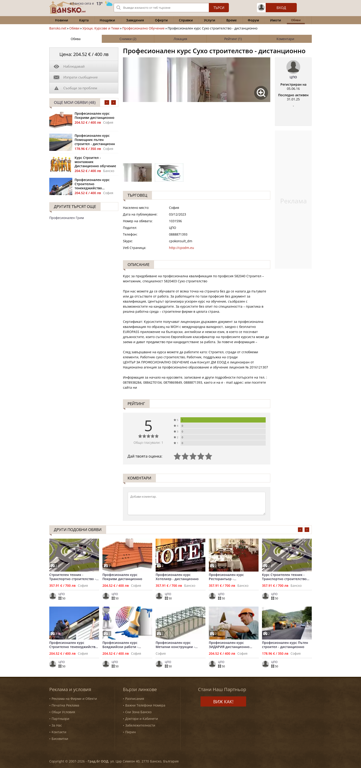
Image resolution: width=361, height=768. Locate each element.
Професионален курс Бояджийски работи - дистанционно (120, 645)
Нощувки (107, 20)
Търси (218, 7)
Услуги (209, 20)
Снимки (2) (127, 39)
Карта (84, 20)
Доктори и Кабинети (141, 718)
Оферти (161, 20)
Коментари (285, 39)
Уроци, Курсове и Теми (100, 28)
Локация (180, 39)
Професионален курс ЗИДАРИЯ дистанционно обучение (229, 645)
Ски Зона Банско (138, 712)
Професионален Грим (66, 218)
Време (231, 20)
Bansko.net (57, 28)
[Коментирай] (196, 503)
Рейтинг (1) (233, 39)
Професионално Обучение (143, 28)
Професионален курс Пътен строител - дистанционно (285, 645)
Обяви (74, 28)
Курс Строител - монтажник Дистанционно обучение (95, 162)
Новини (61, 20)
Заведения (135, 20)
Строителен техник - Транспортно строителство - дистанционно (72, 577)
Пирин (130, 732)
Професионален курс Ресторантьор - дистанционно (226, 577)
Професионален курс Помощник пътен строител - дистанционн (95, 140)
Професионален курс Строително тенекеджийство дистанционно (92, 184)
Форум (253, 20)
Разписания (134, 698)
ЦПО (293, 77)
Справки (186, 20)
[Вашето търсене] (171, 7)
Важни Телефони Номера (145, 705)
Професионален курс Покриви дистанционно (94, 115)
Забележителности (140, 725)
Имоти (275, 20)
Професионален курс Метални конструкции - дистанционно (175, 645)
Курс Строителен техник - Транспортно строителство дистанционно (284, 577)
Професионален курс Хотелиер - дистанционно (177, 577)
